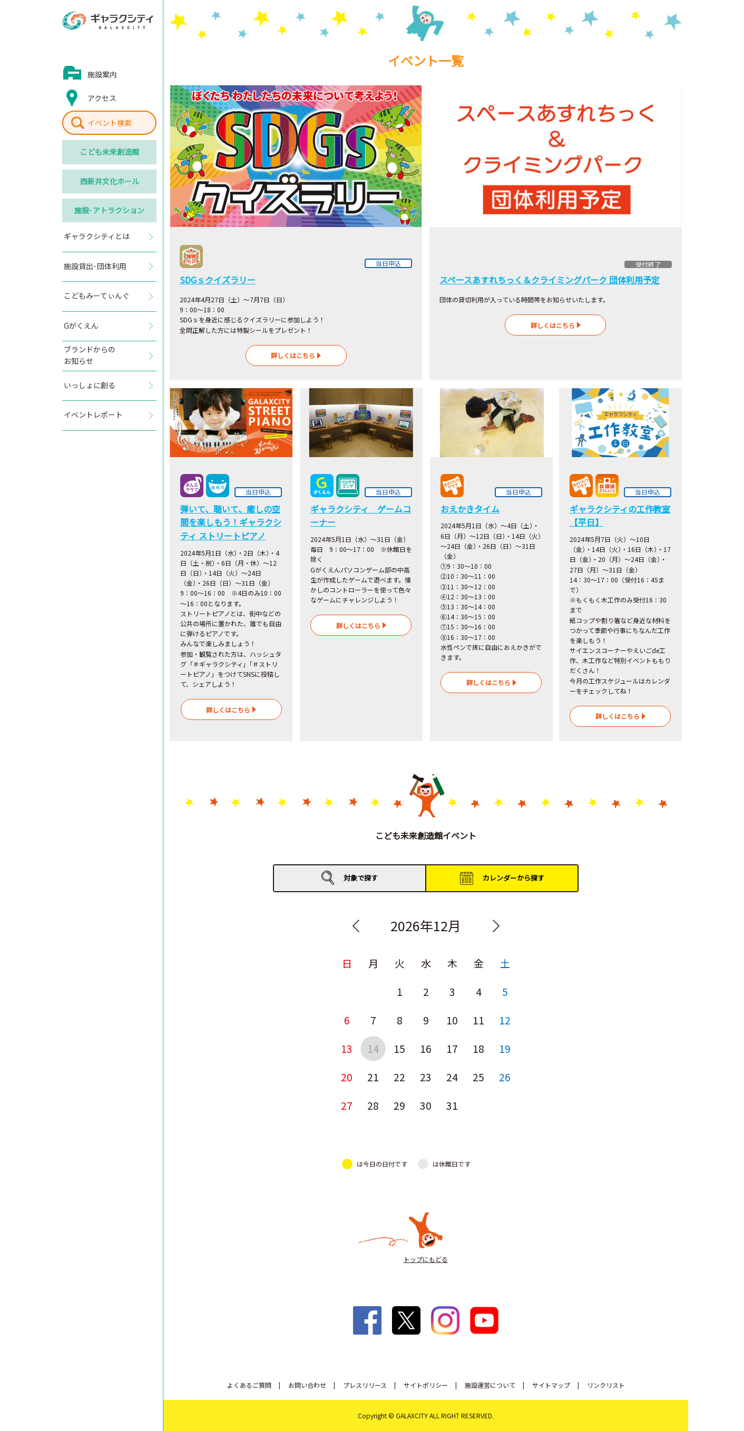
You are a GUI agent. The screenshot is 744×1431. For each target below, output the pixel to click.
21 (373, 1077)
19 (505, 1048)
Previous (355, 926)
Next (496, 926)
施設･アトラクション (109, 210)
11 (478, 1020)
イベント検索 (109, 122)
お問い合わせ (307, 1384)
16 (426, 1048)
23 (426, 1077)
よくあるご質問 (249, 1384)
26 (505, 1077)
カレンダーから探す (513, 878)
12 (505, 1020)
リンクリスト (606, 1384)
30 (426, 1105)
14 (373, 1048)
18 (478, 1048)
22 (399, 1077)
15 (399, 1048)
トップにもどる (426, 1259)
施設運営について (490, 1384)
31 (452, 1105)
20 (347, 1077)
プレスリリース (365, 1384)
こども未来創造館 (109, 151)
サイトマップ (551, 1384)
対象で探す (361, 878)
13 (347, 1048)
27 (347, 1105)
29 (399, 1105)
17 (452, 1048)
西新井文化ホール (109, 181)
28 (373, 1105)
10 (452, 1020)
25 (478, 1077)
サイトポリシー (426, 1384)
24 (452, 1077)
